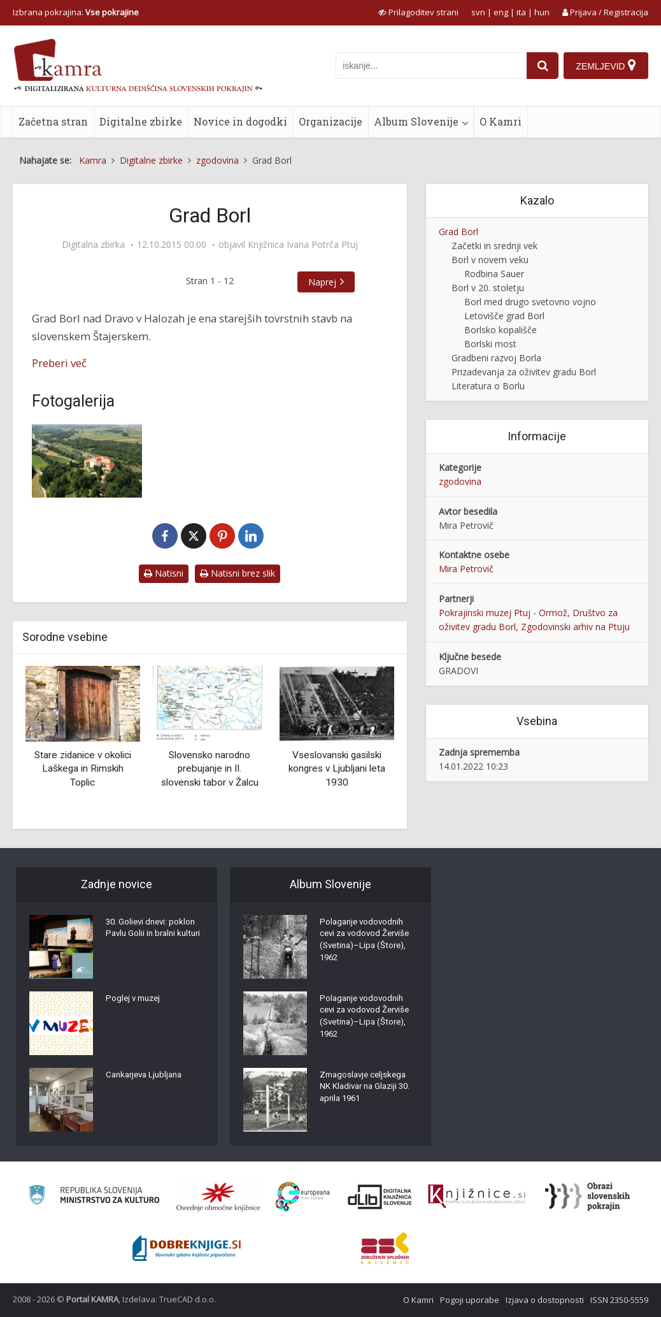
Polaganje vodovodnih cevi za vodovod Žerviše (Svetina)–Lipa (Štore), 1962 (367, 943)
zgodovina (460, 481)
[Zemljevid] (605, 65)
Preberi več (59, 363)
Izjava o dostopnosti (545, 1300)
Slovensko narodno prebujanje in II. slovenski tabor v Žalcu (210, 768)
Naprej (333, 282)
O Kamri (501, 121)
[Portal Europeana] (302, 1197)
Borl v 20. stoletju (487, 288)
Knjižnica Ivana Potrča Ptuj (303, 244)
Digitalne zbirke (140, 121)
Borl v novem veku (490, 260)
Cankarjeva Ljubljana (147, 1077)
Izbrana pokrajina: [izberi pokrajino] (76, 12)
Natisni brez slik (237, 573)
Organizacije (330, 121)
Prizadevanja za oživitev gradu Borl (523, 372)
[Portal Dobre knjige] (186, 1248)
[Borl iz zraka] (87, 461)
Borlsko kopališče (500, 330)
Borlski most (490, 344)
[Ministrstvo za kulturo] (94, 1197)
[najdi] (541, 65)
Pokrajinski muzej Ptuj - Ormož (503, 613)
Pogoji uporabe (469, 1300)
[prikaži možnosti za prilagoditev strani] (418, 12)
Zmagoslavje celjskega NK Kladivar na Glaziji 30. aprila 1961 (368, 1090)
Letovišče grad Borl (504, 316)
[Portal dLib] (380, 1197)
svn (478, 12)
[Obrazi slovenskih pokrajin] (587, 1197)
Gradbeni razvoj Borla (496, 358)
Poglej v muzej (135, 1001)
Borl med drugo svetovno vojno (530, 302)
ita (521, 12)
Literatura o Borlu (488, 386)
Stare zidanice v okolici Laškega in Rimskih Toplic (82, 768)
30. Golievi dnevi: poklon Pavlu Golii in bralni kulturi (153, 937)
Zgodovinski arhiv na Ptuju (575, 627)
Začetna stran (53, 121)
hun (542, 12)
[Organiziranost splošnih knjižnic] (218, 1197)
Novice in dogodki (240, 121)
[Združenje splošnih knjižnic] (385, 1248)
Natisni (163, 573)
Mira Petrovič (466, 569)
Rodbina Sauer (494, 274)
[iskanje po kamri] (429, 65)
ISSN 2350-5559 (619, 1300)
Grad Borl (458, 232)
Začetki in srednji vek (494, 246)
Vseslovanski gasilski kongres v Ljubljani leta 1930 (336, 768)
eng (501, 12)
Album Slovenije (416, 121)
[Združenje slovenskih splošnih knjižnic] (476, 1196)
